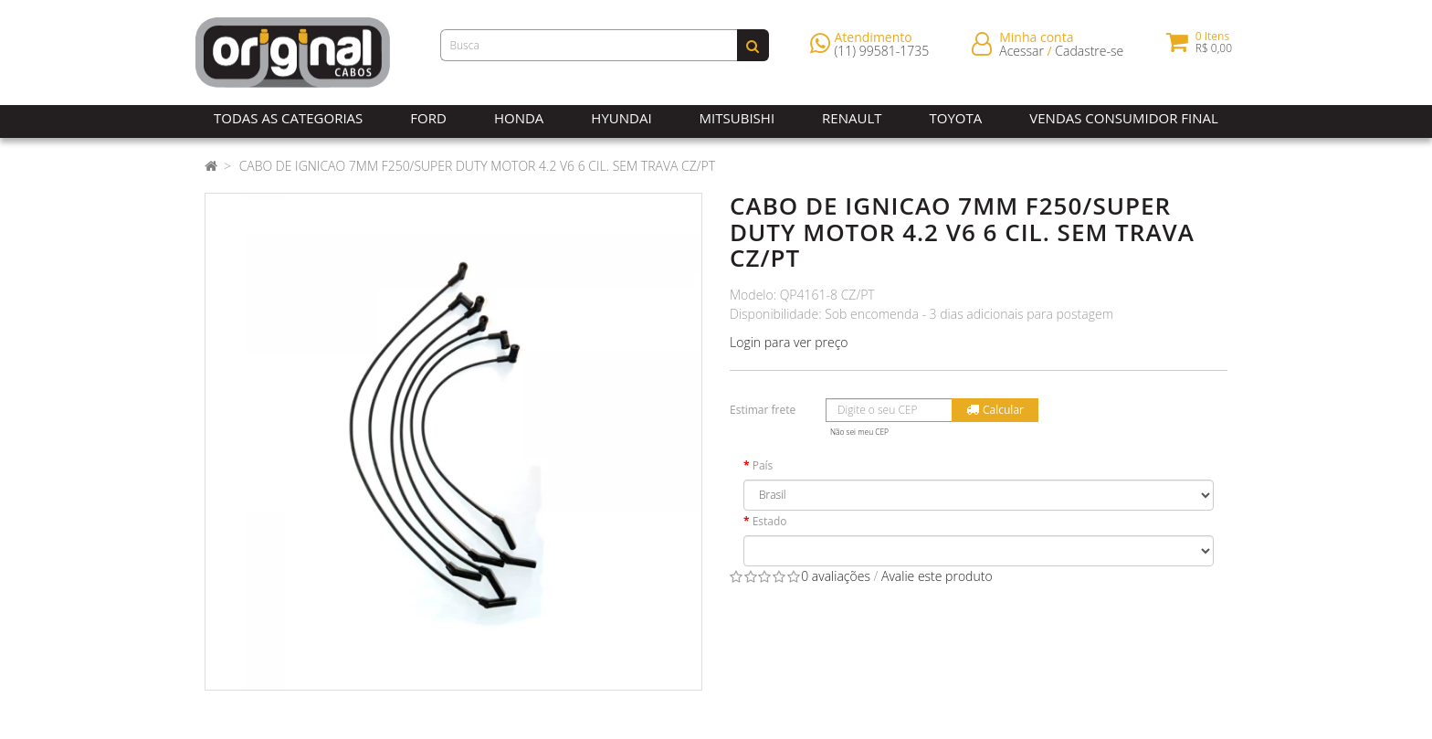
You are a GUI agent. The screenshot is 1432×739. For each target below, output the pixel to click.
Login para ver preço (789, 342)
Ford (428, 118)
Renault (851, 118)
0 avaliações (835, 576)
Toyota (956, 118)
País (763, 465)
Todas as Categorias (288, 118)
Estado (770, 521)
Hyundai (621, 118)
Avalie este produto (937, 576)
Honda (518, 118)
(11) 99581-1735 (882, 54)
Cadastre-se (1089, 54)
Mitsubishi (737, 118)
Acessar (1021, 54)
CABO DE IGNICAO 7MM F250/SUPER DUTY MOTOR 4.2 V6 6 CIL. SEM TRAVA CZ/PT (477, 165)
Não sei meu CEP (859, 432)
